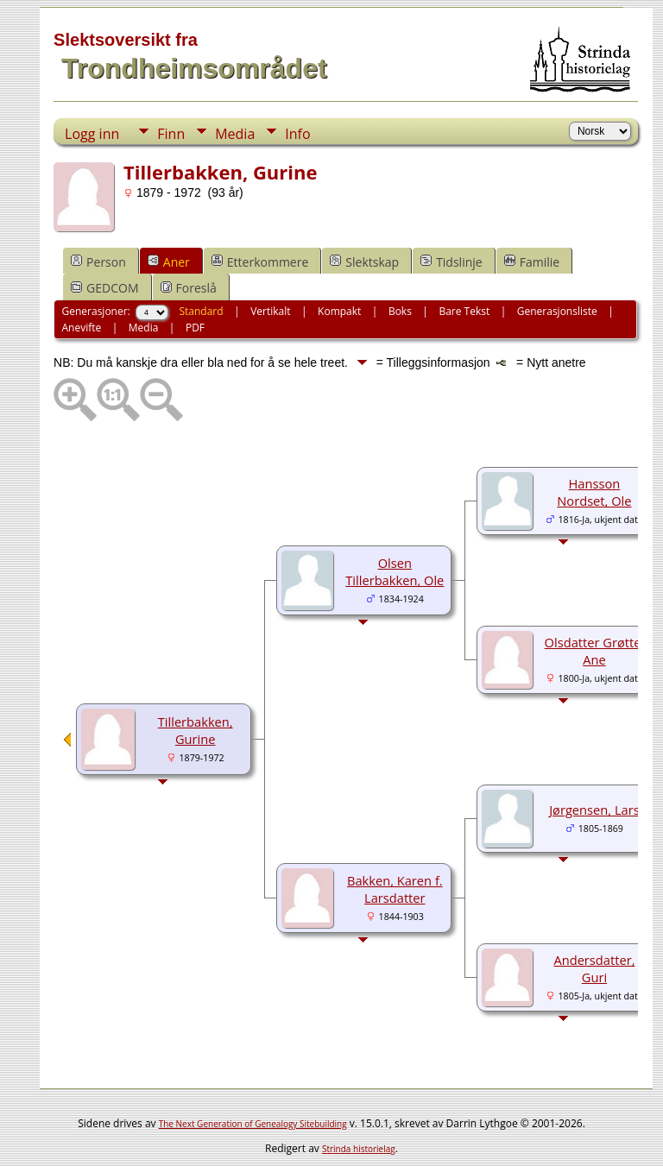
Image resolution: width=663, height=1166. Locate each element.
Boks (400, 311)
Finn (171, 133)
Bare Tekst (464, 311)
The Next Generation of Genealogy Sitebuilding (253, 1124)
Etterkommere (260, 262)
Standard (201, 311)
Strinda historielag (358, 1149)
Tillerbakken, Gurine (195, 730)
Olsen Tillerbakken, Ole (394, 571)
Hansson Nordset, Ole (594, 492)
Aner (169, 262)
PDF (195, 327)
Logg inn (92, 133)
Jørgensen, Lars (594, 809)
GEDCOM (104, 288)
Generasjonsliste (557, 311)
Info (297, 133)
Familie (531, 262)
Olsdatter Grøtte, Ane (595, 650)
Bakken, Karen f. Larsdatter (395, 889)
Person (98, 262)
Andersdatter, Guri (594, 968)
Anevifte (82, 327)
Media (235, 133)
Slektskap (364, 262)
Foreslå (189, 288)
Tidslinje (451, 262)
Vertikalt (270, 311)
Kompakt (339, 311)
